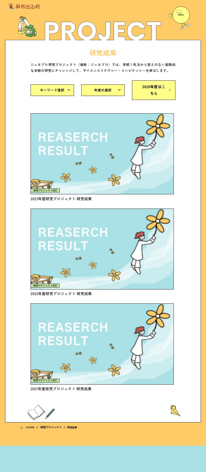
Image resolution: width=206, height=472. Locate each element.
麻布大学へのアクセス (163, 352)
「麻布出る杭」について (34, 321)
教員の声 (24, 389)
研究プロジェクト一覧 (32, 352)
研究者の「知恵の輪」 (97, 321)
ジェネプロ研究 (93, 389)
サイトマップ (179, 469)
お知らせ (89, 352)
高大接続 (89, 383)
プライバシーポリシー (154, 469)
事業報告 (155, 321)
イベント (89, 358)
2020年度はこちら (153, 89)
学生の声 (24, 383)
